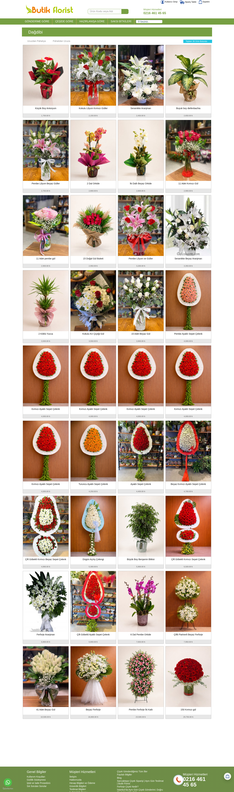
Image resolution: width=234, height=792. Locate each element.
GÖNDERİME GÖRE (37, 21)
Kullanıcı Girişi (169, 2)
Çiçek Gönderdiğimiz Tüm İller (132, 771)
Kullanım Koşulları (36, 776)
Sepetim (204, 2)
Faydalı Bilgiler (124, 774)
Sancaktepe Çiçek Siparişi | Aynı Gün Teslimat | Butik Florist (140, 782)
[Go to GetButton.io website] (8, 789)
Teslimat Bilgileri (78, 789)
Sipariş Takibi (188, 2)
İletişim (73, 776)
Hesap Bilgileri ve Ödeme (82, 783)
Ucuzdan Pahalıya (35, 41)
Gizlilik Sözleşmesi (36, 779)
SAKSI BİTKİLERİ (121, 21)
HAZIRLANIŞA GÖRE (92, 21)
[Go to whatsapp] (8, 782)
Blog (119, 778)
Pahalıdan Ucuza (60, 41)
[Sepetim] (227, 776)
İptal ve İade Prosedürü (38, 783)
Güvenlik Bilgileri (78, 786)
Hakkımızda (76, 779)
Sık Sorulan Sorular (36, 786)
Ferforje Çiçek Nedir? (127, 786)
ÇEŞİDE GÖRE (64, 21)
